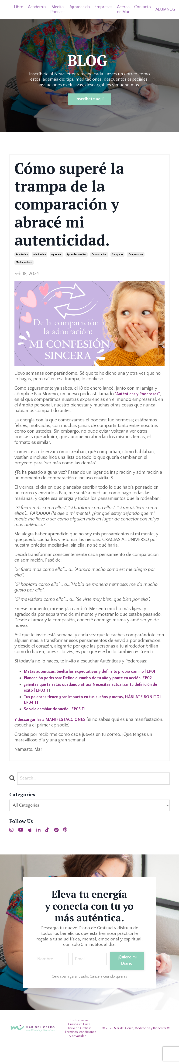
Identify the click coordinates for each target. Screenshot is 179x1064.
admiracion (39, 254)
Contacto (143, 7)
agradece (56, 254)
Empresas (104, 7)
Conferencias (79, 1038)
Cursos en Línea (79, 1042)
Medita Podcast (58, 9)
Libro (18, 7)
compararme (135, 254)
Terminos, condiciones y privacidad (80, 1052)
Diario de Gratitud (79, 1046)
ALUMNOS (166, 9)
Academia (37, 7)
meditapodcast (24, 262)
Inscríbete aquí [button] (89, 99)
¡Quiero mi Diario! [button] (128, 975)
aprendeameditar (76, 254)
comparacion (99, 254)
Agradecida (80, 7)
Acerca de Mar (123, 9)
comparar (117, 254)
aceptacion (22, 254)
